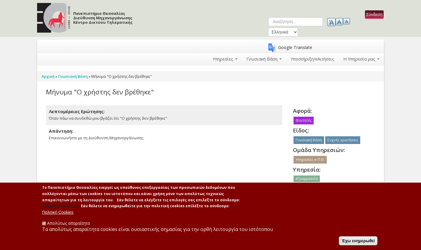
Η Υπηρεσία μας (361, 59)
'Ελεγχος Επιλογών (60, 207)
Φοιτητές (304, 120)
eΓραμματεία (307, 178)
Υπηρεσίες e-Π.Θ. (310, 159)
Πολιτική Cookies (58, 213)
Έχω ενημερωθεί (358, 242)
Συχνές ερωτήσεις (342, 140)
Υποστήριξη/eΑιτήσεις (312, 59)
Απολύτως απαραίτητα (68, 224)
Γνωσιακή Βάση (264, 59)
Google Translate (295, 47)
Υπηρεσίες (225, 59)
